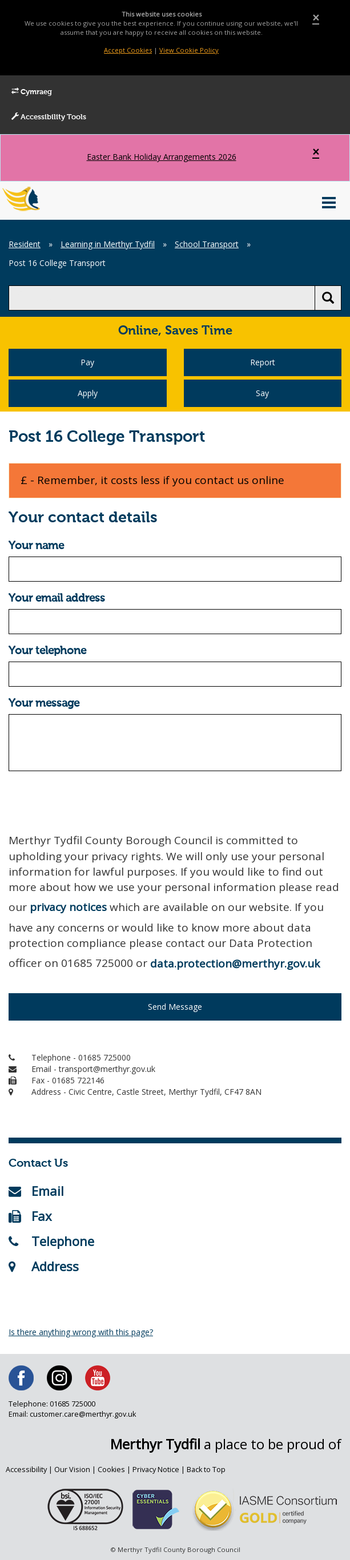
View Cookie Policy (189, 50)
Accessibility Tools (48, 117)
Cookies (111, 1469)
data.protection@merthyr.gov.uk (235, 963)
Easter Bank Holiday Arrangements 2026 (161, 156)
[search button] (328, 298)
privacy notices (68, 907)
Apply (88, 393)
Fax (30, 1215)
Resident (25, 244)
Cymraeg (31, 92)
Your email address (57, 598)
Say (262, 393)
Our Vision (72, 1469)
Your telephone (47, 651)
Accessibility (26, 1469)
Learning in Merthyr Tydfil (108, 244)
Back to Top (206, 1469)
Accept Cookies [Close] (128, 50)
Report (262, 362)
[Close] (315, 18)
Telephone (51, 1240)
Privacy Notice (155, 1469)
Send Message (175, 1006)
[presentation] (95, 802)
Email (36, 1190)
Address (44, 1266)
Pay (87, 362)
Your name (36, 546)
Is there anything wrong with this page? (81, 1332)
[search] (162, 298)
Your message (44, 703)
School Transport (207, 244)
